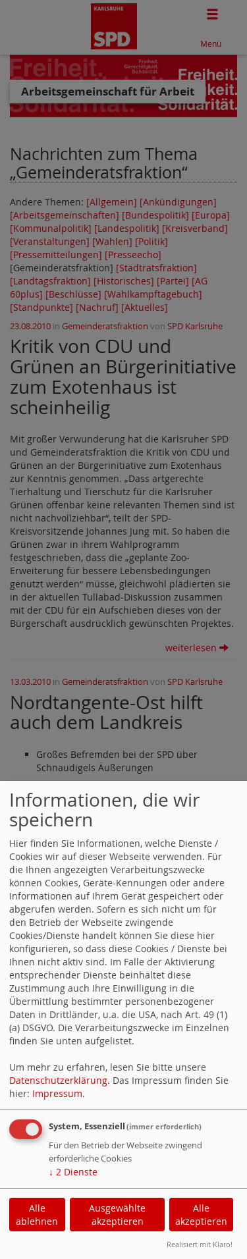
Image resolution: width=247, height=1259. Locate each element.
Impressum (57, 1093)
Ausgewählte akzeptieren (117, 1214)
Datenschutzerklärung (58, 1080)
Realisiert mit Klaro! (200, 1244)
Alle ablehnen (37, 1214)
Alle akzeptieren (201, 1214)
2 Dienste (73, 1171)
